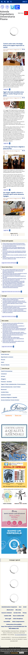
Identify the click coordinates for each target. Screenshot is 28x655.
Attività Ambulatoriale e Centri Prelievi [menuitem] (10, 387)
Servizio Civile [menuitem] (17, 612)
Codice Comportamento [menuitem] (18, 621)
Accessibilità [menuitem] (7, 621)
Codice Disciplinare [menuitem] (18, 618)
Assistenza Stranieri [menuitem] (6, 394)
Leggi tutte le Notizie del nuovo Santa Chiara (11, 291)
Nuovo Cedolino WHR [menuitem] (18, 615)
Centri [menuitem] (2, 362)
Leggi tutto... (6, 89)
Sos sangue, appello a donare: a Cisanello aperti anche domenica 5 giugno (13, 194)
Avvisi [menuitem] (24, 607)
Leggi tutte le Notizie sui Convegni (9, 316)
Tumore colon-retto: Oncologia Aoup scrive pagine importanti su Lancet (13, 45)
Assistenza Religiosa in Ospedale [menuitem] (9, 397)
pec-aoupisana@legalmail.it (21, 634)
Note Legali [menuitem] (8, 618)
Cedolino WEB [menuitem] (7, 615)
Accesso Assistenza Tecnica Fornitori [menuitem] (10, 400)
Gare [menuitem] (20, 607)
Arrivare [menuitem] (3, 376)
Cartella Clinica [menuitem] (4, 392)
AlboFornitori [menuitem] (10, 610)
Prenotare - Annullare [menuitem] (6, 381)
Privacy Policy (14, 653)
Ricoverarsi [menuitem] (3, 389)
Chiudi (21, 653)
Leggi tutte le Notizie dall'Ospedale (9, 262)
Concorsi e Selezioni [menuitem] (6, 612)
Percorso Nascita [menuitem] (5, 365)
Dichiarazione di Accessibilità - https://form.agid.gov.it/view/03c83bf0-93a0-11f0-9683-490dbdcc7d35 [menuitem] (14, 626)
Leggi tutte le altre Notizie (7, 346)
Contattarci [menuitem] (4, 373)
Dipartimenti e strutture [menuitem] (7, 357)
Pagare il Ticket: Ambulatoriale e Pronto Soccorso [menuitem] (13, 384)
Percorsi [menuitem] (3, 359)
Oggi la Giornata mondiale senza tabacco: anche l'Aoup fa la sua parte (13, 93)
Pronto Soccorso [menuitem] (5, 354)
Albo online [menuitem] (18, 610)
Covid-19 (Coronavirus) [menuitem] (6, 371)
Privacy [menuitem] (25, 612)
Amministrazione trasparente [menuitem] (9, 607)
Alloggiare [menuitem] (3, 379)
